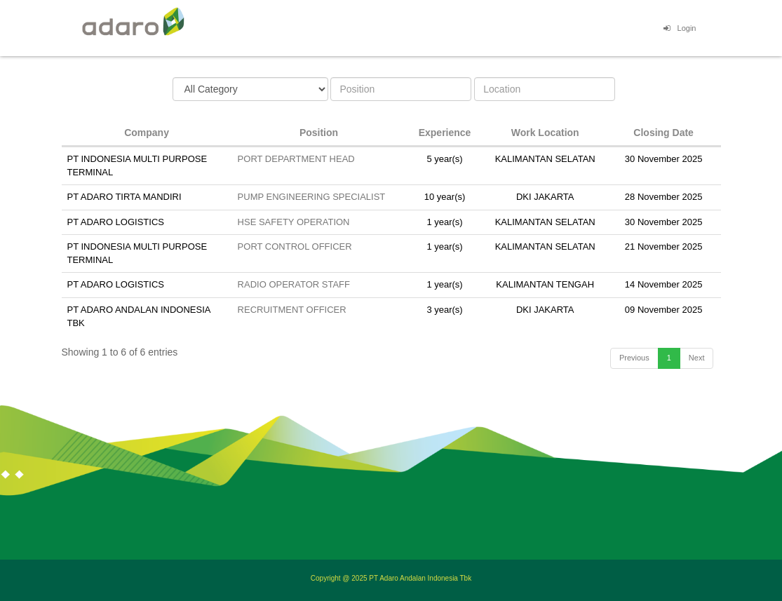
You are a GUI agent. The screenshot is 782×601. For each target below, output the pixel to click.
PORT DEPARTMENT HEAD (296, 159)
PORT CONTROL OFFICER (295, 246)
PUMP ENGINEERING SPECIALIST (312, 196)
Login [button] (678, 28)
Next (697, 357)
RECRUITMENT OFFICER (292, 309)
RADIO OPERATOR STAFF (294, 284)
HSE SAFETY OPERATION (294, 222)
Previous (634, 357)
